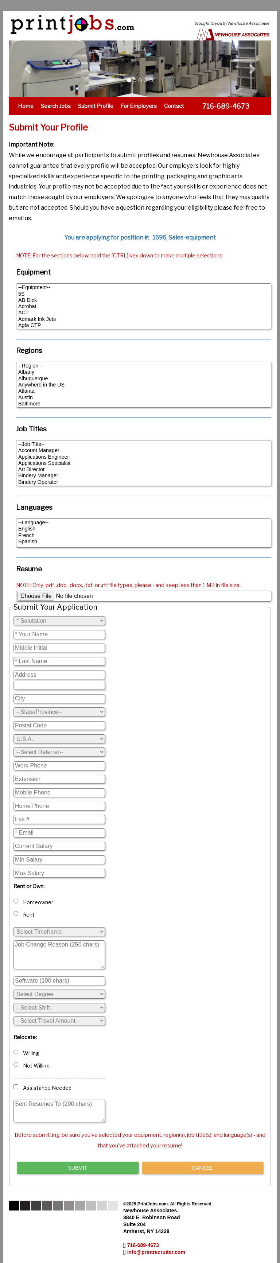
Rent (24, 914)
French (144, 535)
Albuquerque (144, 379)
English (144, 529)
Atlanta (144, 391)
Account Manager (144, 450)
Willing (26, 1053)
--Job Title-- (144, 444)
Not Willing (31, 1065)
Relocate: (25, 1037)
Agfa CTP (144, 325)
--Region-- (144, 366)
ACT (144, 313)
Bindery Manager (144, 476)
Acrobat (144, 306)
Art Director (144, 469)
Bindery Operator (144, 482)
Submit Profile (95, 106)
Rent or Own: (28, 886)
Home (26, 106)
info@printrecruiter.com (156, 1252)
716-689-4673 (143, 1245)
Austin (144, 398)
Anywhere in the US (144, 385)
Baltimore (144, 404)
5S (144, 294)
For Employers (139, 106)
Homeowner (33, 902)
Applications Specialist (144, 463)
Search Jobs (56, 106)
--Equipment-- (144, 287)
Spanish (144, 542)
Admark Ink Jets (144, 319)
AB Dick (144, 300)
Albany (144, 372)
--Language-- (144, 523)
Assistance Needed (42, 1087)
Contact (174, 106)
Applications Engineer (144, 457)
